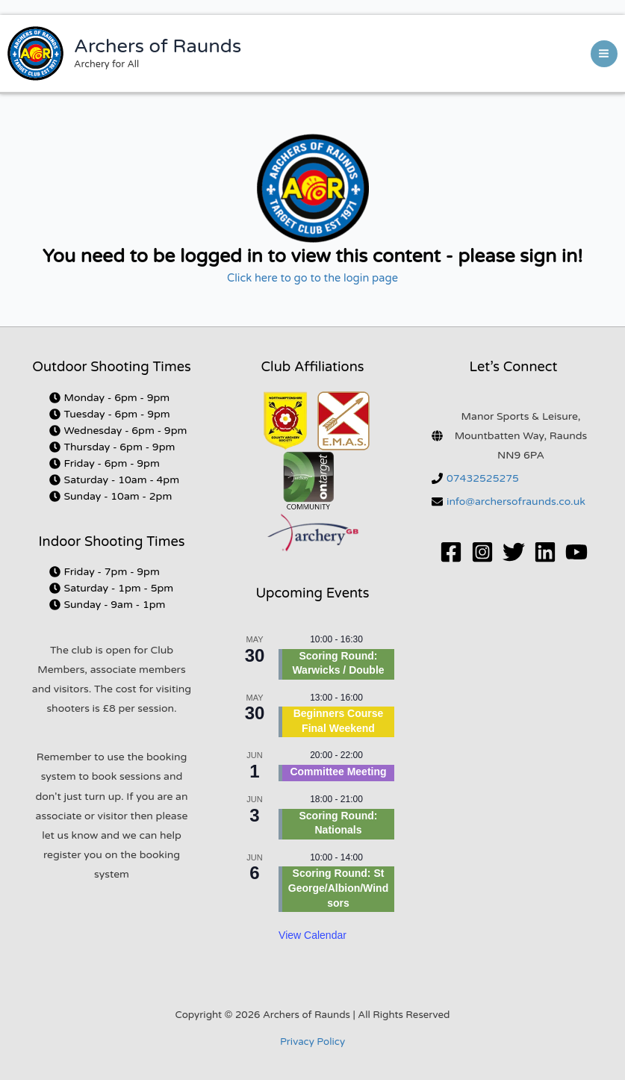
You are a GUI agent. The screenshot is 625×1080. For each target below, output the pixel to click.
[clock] (109, 397)
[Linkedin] (545, 552)
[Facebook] (451, 552)
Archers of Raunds (157, 46)
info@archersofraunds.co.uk (516, 501)
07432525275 (483, 478)
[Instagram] (482, 552)
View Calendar (312, 935)
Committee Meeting (338, 772)
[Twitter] (514, 552)
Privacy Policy (312, 1042)
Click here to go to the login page (312, 278)
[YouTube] (576, 552)
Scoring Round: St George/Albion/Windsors (338, 887)
